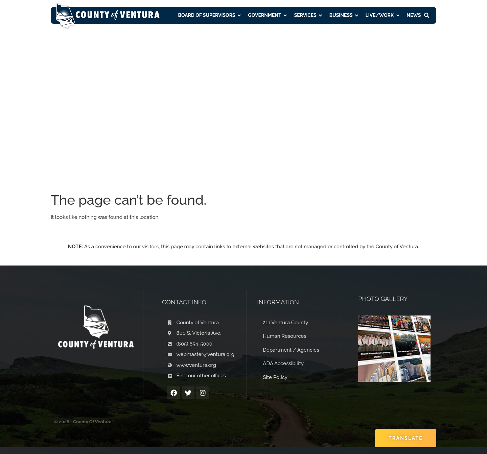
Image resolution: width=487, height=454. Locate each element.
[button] (426, 15)
